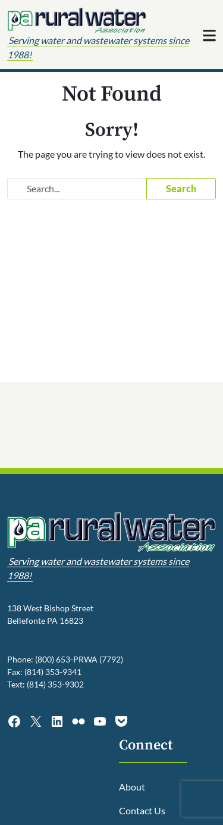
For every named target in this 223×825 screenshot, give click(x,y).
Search (181, 188)
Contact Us (142, 810)
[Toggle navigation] (209, 36)
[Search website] (76, 188)
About (132, 786)
